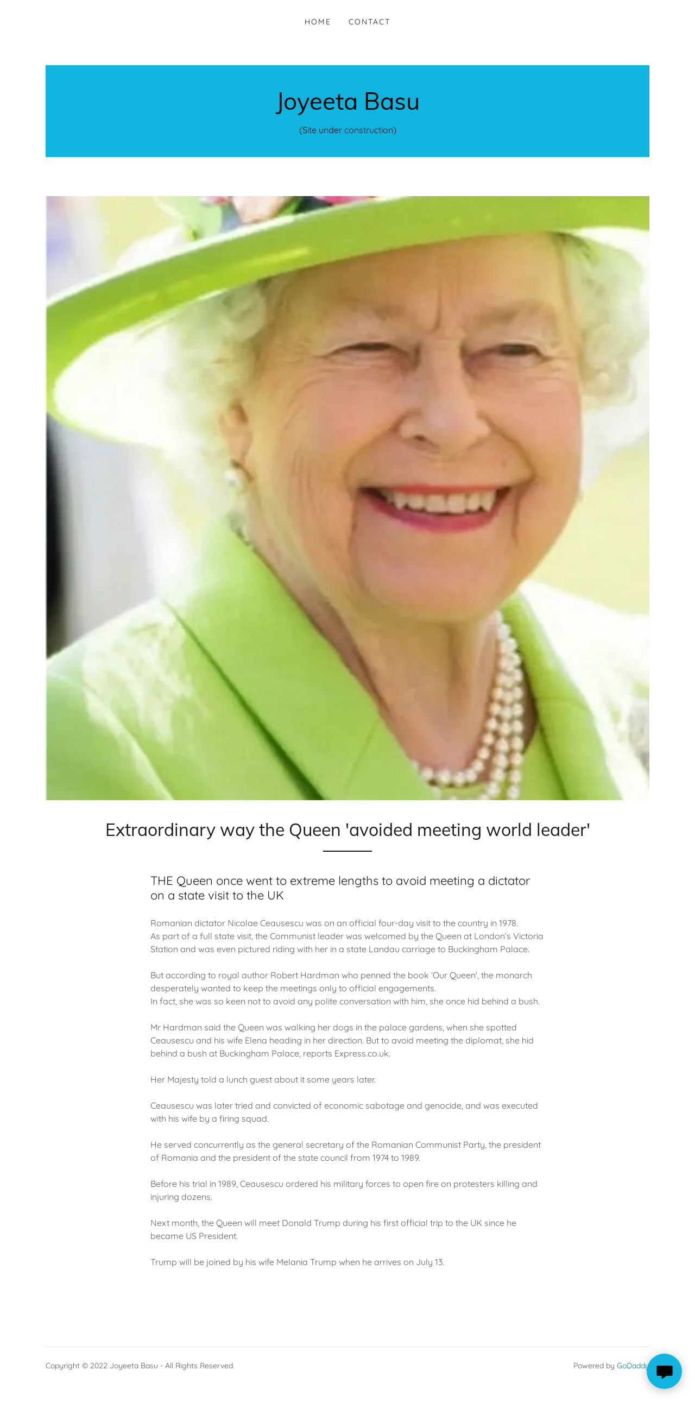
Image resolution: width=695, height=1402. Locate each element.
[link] (348, 106)
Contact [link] (369, 22)
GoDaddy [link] (633, 1365)
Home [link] (318, 22)
